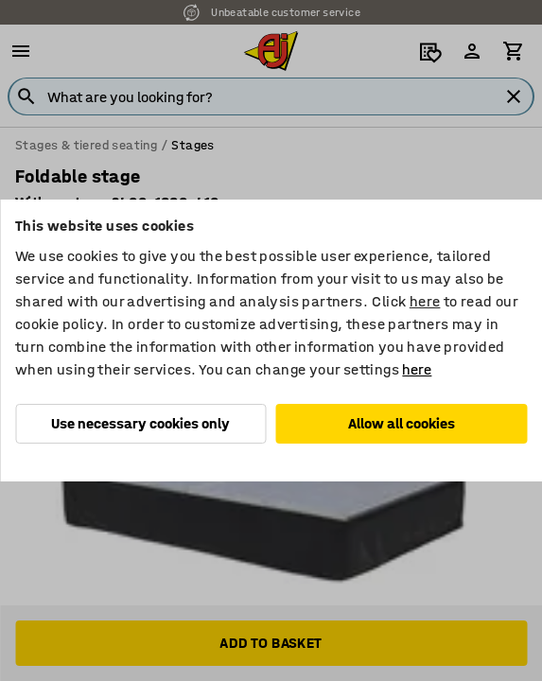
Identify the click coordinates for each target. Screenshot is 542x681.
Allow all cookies (401, 423)
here (425, 301)
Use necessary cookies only (140, 423)
